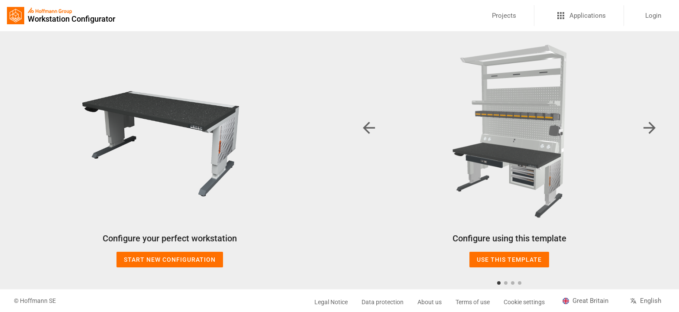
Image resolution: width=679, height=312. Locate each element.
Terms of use (473, 302)
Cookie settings (524, 302)
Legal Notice (331, 302)
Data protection (383, 302)
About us (429, 302)
